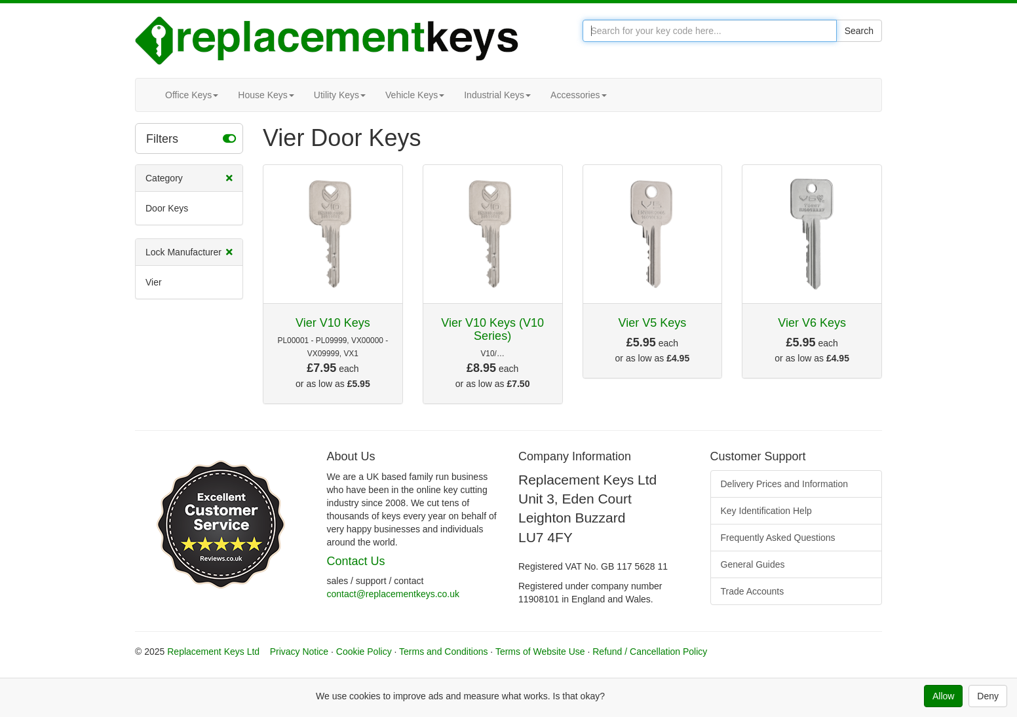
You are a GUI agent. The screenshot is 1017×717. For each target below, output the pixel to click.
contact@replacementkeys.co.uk (393, 594)
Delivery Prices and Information (785, 484)
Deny (988, 696)
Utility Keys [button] (340, 95)
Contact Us (356, 561)
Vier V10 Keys (333, 322)
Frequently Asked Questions (778, 537)
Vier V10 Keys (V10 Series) (492, 329)
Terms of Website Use (540, 651)
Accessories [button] (578, 95)
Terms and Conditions (443, 651)
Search (859, 31)
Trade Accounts (752, 591)
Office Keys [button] (191, 95)
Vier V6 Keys (812, 322)
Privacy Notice (299, 651)
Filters (191, 138)
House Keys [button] (266, 95)
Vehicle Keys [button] (414, 95)
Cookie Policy (364, 651)
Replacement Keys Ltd (213, 651)
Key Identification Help (766, 511)
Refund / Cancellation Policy (649, 651)
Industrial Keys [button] (497, 95)
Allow (943, 696)
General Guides (753, 564)
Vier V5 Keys (653, 322)
